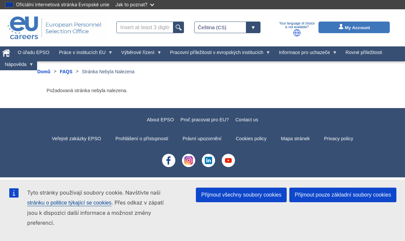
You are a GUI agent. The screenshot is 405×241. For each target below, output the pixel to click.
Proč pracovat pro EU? (205, 119)
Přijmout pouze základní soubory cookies (343, 195)
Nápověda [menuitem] (17, 66)
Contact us (246, 119)
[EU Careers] (54, 28)
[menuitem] (6, 51)
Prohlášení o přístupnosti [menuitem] (141, 138)
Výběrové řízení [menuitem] (139, 54)
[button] (297, 33)
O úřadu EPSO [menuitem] (33, 52)
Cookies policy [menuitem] (251, 138)
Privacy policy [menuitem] (338, 138)
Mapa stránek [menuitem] (295, 138)
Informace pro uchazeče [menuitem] (305, 54)
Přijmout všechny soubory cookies (241, 195)
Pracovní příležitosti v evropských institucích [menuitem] (218, 54)
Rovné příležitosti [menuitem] (364, 52)
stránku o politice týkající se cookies (69, 203)
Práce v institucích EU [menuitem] (83, 54)
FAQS (66, 71)
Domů (43, 71)
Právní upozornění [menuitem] (202, 138)
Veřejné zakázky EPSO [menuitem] (76, 138)
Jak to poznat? (134, 4)
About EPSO (160, 119)
